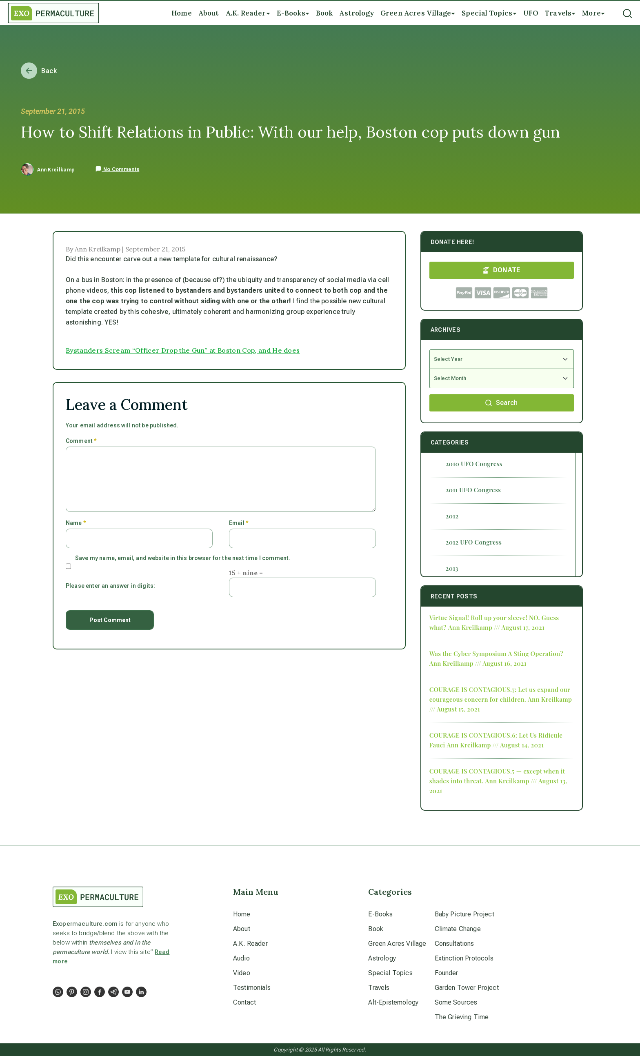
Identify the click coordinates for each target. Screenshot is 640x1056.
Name (76, 523)
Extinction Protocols (464, 958)
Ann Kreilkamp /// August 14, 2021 (495, 745)
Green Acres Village (397, 943)
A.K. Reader (250, 943)
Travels (378, 988)
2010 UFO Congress (474, 464)
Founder (446, 973)
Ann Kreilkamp (56, 170)
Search (501, 403)
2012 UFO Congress (474, 542)
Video (241, 973)
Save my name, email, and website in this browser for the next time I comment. (182, 558)
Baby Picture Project (464, 914)
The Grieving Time (462, 1017)
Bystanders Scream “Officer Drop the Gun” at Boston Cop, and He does (183, 350)
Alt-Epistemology (393, 1002)
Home (242, 914)
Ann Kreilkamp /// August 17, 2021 (496, 627)
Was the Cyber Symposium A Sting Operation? (496, 653)
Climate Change (458, 929)
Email (238, 523)
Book (375, 929)
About (241, 929)
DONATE (501, 270)
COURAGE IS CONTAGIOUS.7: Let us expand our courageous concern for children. (499, 694)
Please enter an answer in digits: (110, 585)
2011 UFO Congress (473, 490)
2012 (452, 516)
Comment (81, 441)
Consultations (454, 943)
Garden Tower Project (467, 988)
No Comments (117, 169)
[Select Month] (501, 378)
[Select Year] (501, 359)
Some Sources (456, 1002)
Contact (244, 1002)
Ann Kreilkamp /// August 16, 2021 (478, 663)
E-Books (380, 914)
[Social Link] (58, 992)
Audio (241, 958)
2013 (452, 568)
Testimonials (252, 988)
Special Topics (390, 973)
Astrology (382, 958)
